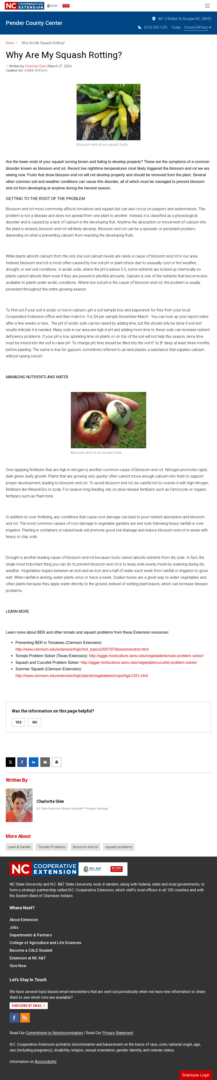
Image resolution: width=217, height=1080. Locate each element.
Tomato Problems (52, 847)
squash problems (118, 847)
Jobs (14, 927)
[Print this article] (56, 762)
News (10, 43)
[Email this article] (45, 762)
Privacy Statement (117, 1033)
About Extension (24, 919)
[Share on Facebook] (22, 762)
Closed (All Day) (197, 27)
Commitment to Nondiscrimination (54, 1033)
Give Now (18, 965)
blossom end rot (85, 847)
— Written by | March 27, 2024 (39, 66)
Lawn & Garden (19, 847)
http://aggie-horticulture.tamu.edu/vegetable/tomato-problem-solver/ (146, 656)
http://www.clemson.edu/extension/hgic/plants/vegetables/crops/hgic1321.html (81, 676)
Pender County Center (34, 23)
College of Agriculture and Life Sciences (45, 942)
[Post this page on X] (10, 762)
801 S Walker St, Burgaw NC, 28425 (181, 18)
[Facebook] (14, 1017)
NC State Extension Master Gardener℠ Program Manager (72, 808)
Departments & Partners (31, 935)
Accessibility (46, 1061)
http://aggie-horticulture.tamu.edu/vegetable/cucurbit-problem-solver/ (139, 662)
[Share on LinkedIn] (33, 762)
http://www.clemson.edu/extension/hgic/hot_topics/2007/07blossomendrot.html (82, 649)
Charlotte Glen (35, 66)
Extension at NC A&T (28, 958)
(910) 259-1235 (152, 27)
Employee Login (195, 1075)
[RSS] (25, 1017)
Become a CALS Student (31, 950)
